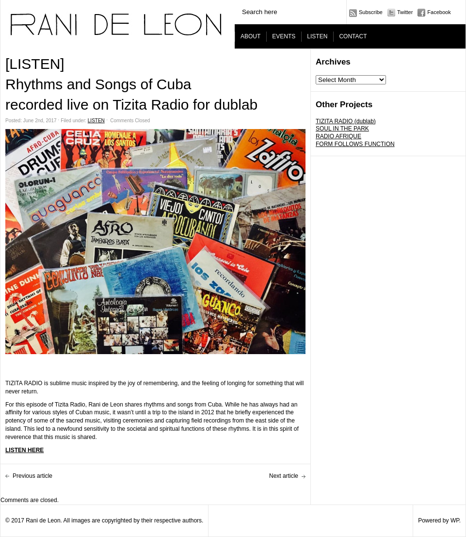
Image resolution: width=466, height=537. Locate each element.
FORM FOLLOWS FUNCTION (355, 144)
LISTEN (317, 36)
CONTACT (353, 36)
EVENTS (283, 36)
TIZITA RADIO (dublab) (346, 121)
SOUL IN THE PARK (342, 128)
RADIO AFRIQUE (338, 136)
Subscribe (371, 12)
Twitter (405, 12)
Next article (283, 475)
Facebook (438, 12)
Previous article (32, 475)
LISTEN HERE (24, 450)
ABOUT (250, 36)
